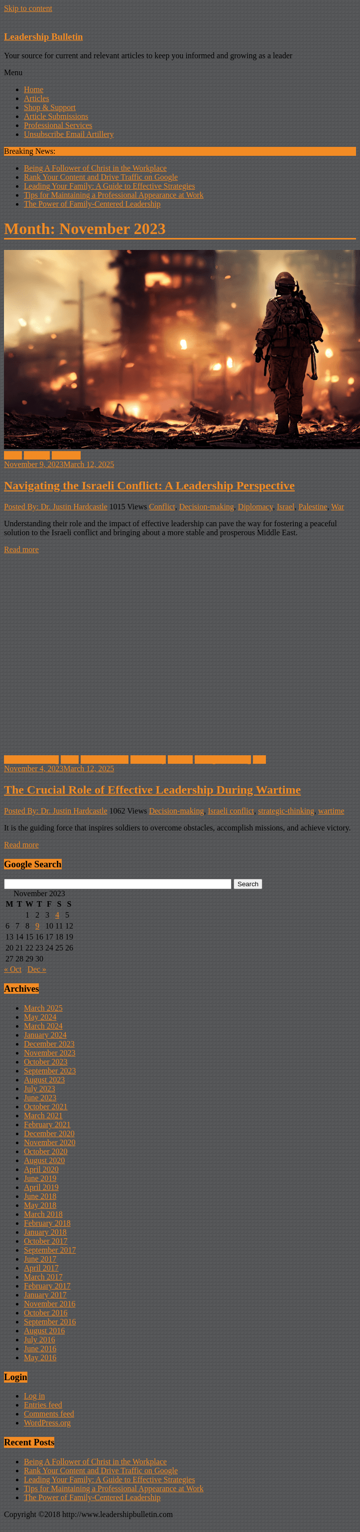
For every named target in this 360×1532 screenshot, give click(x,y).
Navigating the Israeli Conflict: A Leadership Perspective (149, 485)
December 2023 (49, 1044)
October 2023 (46, 1062)
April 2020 (41, 1169)
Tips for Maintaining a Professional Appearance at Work (114, 195)
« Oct (12, 969)
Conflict (162, 506)
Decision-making (206, 506)
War (337, 506)
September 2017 (50, 1250)
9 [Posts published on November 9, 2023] (37, 926)
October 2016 (46, 1312)
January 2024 (45, 1035)
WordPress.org (47, 1422)
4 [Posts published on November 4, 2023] (57, 915)
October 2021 (46, 1106)
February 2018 (47, 1223)
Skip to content (28, 8)
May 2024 (40, 1017)
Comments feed (49, 1414)
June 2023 (40, 1097)
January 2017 (45, 1295)
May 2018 (40, 1205)
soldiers (180, 759)
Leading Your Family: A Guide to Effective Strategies (109, 186)
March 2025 (43, 1008)
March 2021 (43, 1115)
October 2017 (46, 1241)
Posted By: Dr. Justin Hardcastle (56, 506)
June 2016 (40, 1348)
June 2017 (40, 1259)
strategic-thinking (223, 759)
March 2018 (43, 1214)
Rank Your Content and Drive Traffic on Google (101, 177)
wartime (331, 811)
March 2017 (43, 1277)
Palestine (66, 455)
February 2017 (47, 1286)
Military (37, 455)
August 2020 (44, 1160)
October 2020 (46, 1151)
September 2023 (50, 1070)
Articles (36, 98)
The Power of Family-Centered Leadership (92, 204)
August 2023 (44, 1079)
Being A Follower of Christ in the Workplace (95, 168)
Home (33, 89)
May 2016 (40, 1357)
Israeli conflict (231, 811)
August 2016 (44, 1330)
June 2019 (40, 1178)
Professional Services (58, 125)
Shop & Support (50, 107)
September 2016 (50, 1321)
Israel (13, 455)
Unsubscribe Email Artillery (69, 134)
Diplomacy (255, 506)
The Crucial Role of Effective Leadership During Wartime (152, 789)
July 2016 (39, 1339)
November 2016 (50, 1303)
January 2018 (45, 1232)
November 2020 (50, 1142)
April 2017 (41, 1268)
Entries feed (43, 1405)
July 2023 (39, 1088)
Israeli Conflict (104, 759)
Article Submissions (56, 116)
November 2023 (50, 1053)
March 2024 (43, 1026)
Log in (34, 1396)
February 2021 (47, 1124)
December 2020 (49, 1133)
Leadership (148, 759)
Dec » (36, 969)
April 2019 (41, 1187)
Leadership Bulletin (43, 36)
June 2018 (40, 1196)
